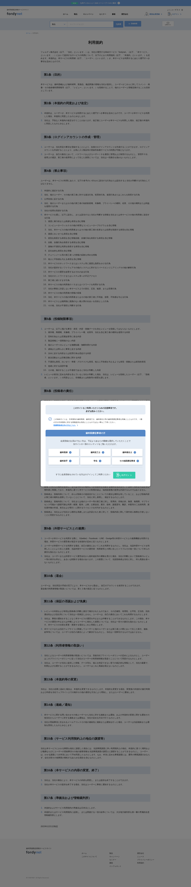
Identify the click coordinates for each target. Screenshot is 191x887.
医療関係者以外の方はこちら (64, 426)
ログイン (125, 474)
